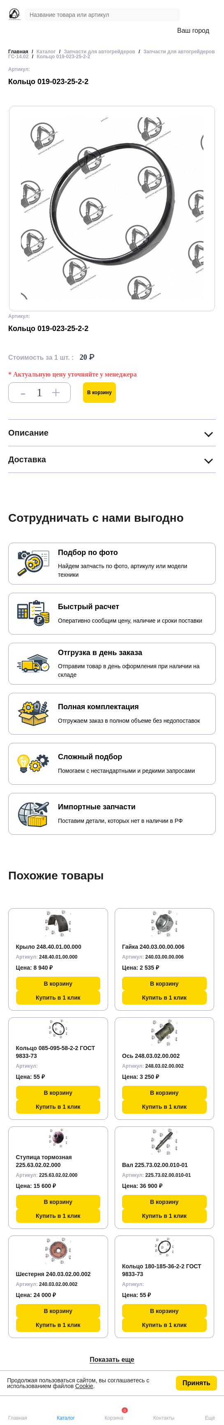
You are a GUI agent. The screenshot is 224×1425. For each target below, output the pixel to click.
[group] (112, 208)
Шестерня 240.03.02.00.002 (53, 1274)
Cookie (84, 1386)
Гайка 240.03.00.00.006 (153, 946)
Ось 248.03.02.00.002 (151, 1056)
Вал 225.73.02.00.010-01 (155, 1165)
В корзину (99, 392)
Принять (196, 1382)
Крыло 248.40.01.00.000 (48, 946)
